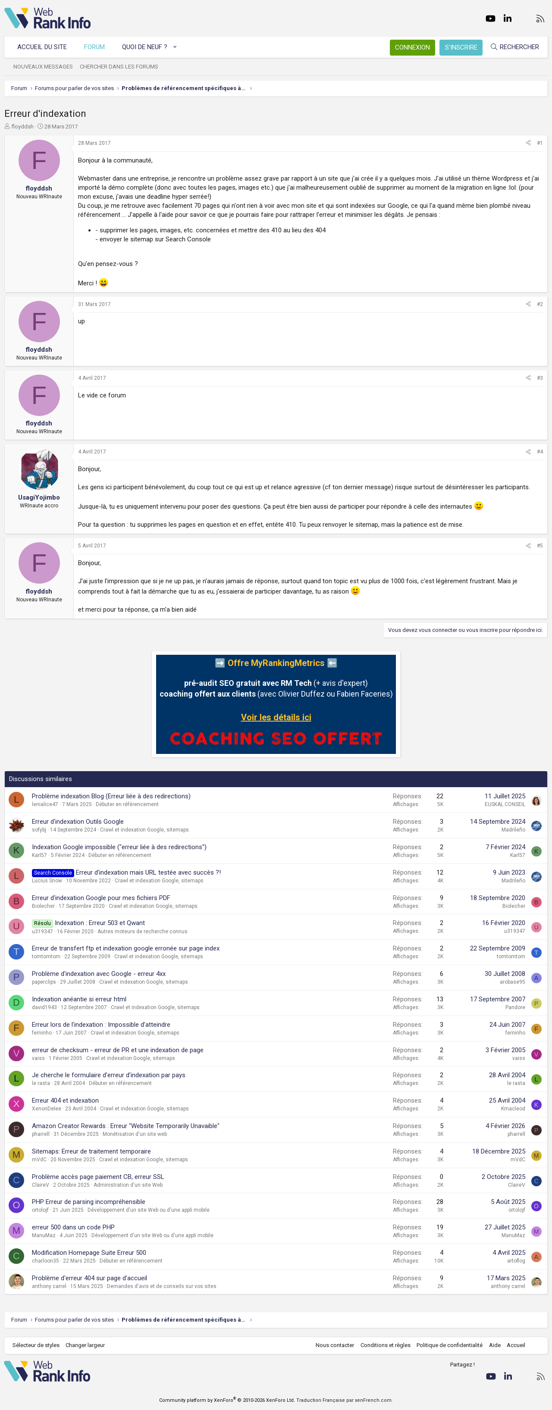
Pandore (515, 1007)
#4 (540, 452)
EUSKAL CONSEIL (505, 804)
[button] (175, 47)
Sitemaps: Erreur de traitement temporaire (91, 1151)
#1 (540, 143)
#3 (540, 378)
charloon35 (45, 1261)
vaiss (38, 1058)
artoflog (516, 1261)
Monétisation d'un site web (135, 1134)
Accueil (515, 1345)
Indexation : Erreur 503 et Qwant (100, 923)
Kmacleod (513, 1109)
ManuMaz (44, 1235)
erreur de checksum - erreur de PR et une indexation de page (118, 1050)
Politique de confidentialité (449, 1345)
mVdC (39, 1160)
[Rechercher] (514, 47)
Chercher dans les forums (119, 66)
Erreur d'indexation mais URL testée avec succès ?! (148, 872)
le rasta (41, 1083)
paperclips (44, 982)
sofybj (39, 830)
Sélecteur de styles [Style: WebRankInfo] (36, 1345)
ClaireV (40, 1185)
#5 (540, 546)
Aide (494, 1345)
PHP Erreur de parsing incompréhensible (88, 1202)
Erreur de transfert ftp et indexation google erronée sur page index (126, 948)
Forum (95, 47)
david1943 (44, 1007)
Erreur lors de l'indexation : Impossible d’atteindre (101, 1025)
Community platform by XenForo (227, 1400)
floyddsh (22, 126)
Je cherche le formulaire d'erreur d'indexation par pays (108, 1075)
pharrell (41, 1134)
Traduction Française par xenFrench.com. (344, 1400)
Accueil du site (42, 47)
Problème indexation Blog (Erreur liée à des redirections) (111, 796)
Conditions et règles (385, 1345)
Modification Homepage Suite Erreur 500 (89, 1253)
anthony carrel (49, 1286)
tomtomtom (46, 957)
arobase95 (512, 982)
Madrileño (513, 830)
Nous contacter (334, 1345)
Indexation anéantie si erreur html (79, 999)
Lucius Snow (47, 881)
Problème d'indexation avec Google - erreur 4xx (99, 974)
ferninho (42, 1033)
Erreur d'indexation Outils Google (78, 821)
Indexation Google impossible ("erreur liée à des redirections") (119, 847)
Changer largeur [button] (86, 1345)
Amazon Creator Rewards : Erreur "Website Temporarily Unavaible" (126, 1126)
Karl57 (39, 855)
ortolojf (40, 1210)
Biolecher (43, 906)
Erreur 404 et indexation (65, 1100)
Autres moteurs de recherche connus (142, 932)
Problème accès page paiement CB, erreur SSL (98, 1177)
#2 (540, 304)
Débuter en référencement (127, 804)
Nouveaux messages (43, 66)
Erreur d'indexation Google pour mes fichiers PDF (101, 898)
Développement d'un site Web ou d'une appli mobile (149, 1210)
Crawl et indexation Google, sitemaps (144, 830)
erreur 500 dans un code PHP (73, 1227)
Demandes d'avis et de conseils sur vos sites (161, 1286)
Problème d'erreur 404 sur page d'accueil (89, 1278)
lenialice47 (45, 804)
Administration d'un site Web (128, 1185)
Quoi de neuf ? (145, 47)
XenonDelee (46, 1109)
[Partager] (528, 143)
